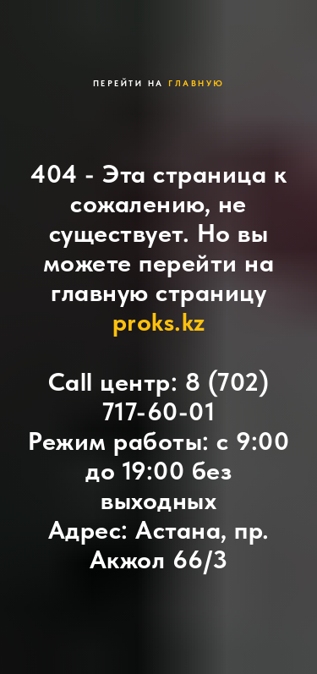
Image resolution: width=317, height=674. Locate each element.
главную (196, 83)
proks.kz (158, 321)
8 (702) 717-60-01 (186, 396)
